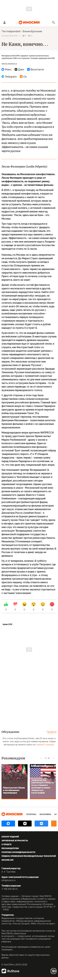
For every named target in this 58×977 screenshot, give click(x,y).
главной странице (45, 744)
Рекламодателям (10, 848)
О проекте (6, 845)
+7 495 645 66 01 (9, 889)
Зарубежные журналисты (14, 841)
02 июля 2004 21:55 (9, 36)
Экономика (45, 814)
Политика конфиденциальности (18, 852)
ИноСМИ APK (7, 860)
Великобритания (32, 31)
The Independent (10, 31)
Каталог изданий (10, 837)
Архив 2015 (7, 624)
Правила (52, 731)
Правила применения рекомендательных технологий (28, 856)
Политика (31, 814)
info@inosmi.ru (8, 880)
